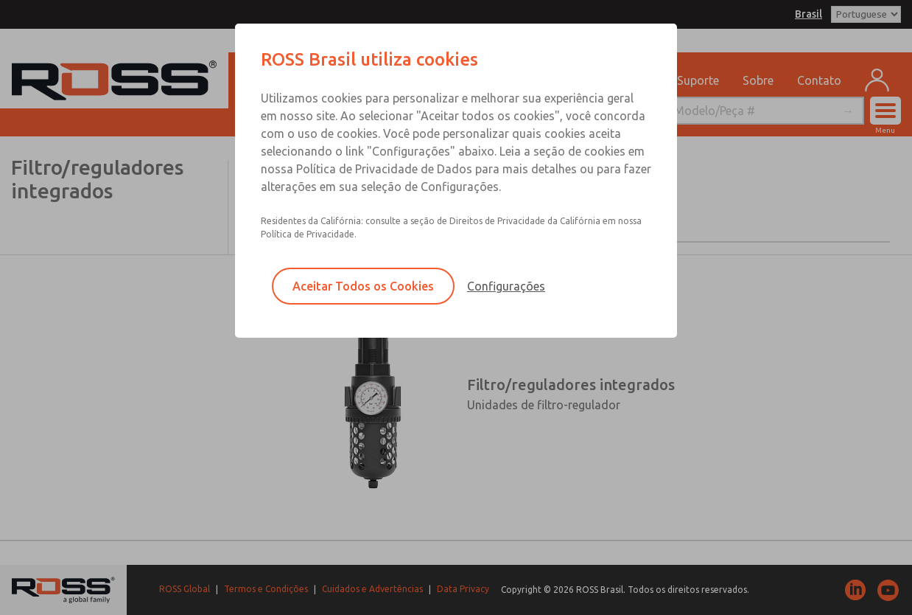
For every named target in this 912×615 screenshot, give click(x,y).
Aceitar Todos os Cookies (363, 286)
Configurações (506, 286)
